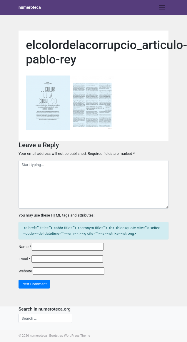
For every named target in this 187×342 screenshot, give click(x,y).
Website (25, 271)
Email (24, 259)
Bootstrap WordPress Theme (69, 336)
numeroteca (30, 7)
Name (25, 246)
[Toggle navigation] (162, 7)
